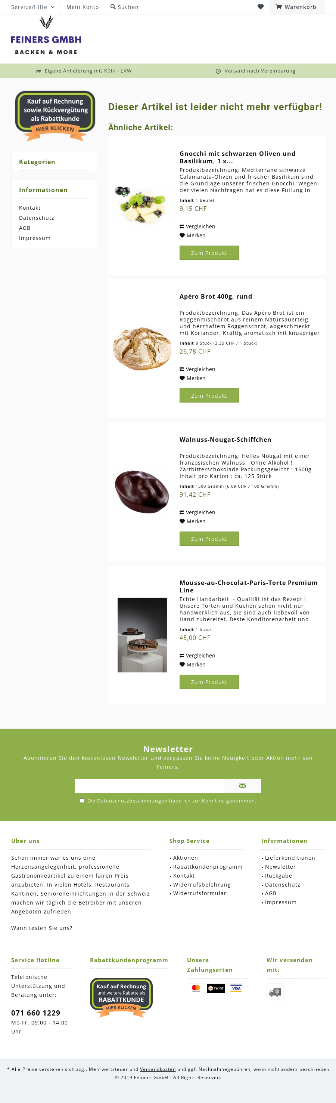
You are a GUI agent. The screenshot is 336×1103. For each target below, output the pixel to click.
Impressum (35, 237)
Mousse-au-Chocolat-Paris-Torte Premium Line (249, 586)
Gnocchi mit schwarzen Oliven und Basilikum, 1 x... (238, 157)
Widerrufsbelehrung (202, 884)
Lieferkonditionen (290, 857)
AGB (25, 227)
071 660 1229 (35, 1013)
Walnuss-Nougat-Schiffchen (226, 440)
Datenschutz (37, 217)
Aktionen (185, 857)
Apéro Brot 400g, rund (216, 297)
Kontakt (30, 207)
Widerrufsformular (200, 893)
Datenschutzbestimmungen (132, 800)
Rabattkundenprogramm (208, 866)
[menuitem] (297, 7)
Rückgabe (278, 875)
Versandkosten (158, 1069)
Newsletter (280, 866)
